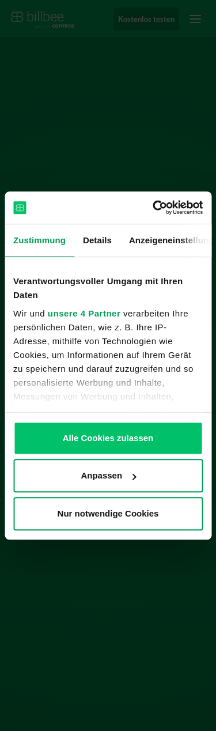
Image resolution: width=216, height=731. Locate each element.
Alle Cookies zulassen (108, 438)
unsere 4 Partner (84, 313)
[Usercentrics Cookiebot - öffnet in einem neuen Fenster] (154, 207)
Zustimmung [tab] (39, 240)
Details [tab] (97, 240)
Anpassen (108, 475)
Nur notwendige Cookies (108, 513)
